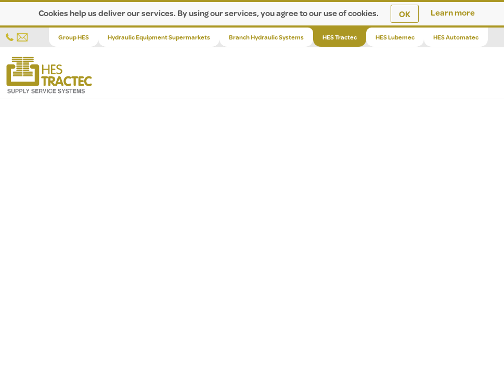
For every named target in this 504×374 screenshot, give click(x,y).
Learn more (453, 12)
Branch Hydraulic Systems (266, 37)
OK (404, 14)
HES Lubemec (395, 37)
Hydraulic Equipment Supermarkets (159, 37)
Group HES (73, 37)
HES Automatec (456, 37)
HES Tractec (339, 37)
